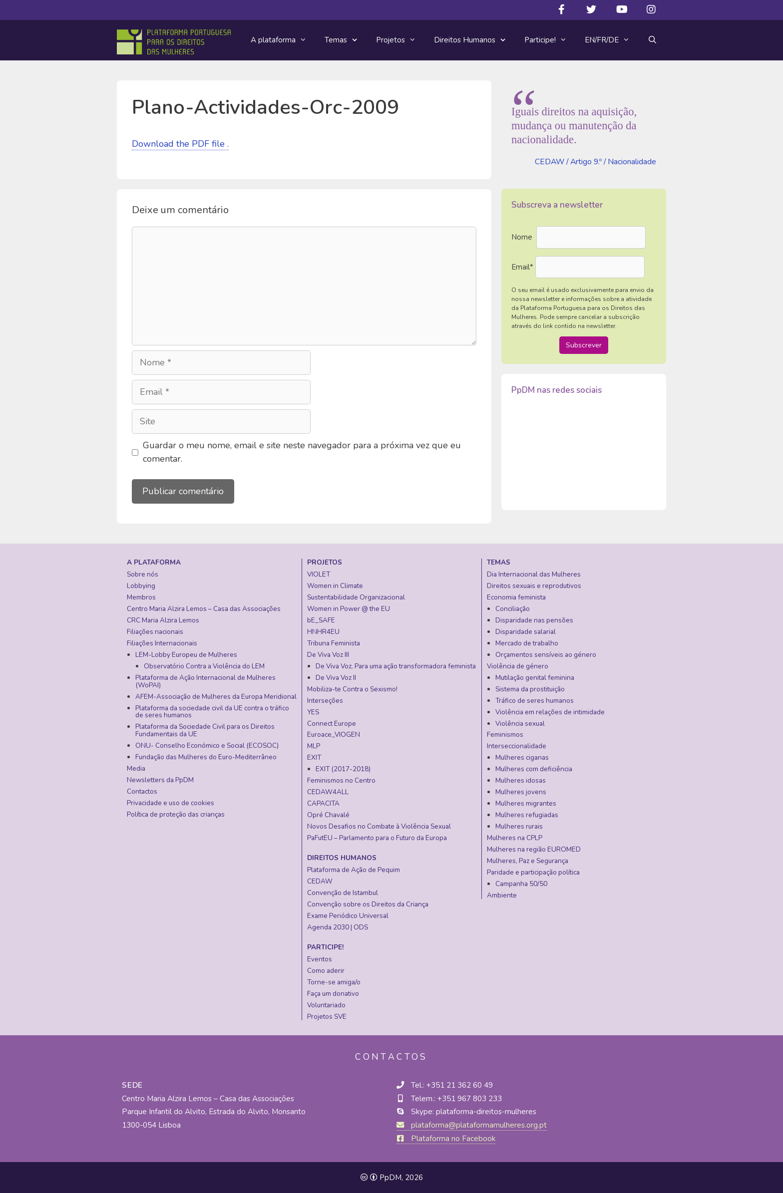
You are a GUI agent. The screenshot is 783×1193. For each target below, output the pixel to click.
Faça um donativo (333, 993)
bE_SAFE (321, 620)
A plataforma (283, 40)
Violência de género (517, 666)
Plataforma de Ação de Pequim (353, 870)
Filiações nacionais (155, 631)
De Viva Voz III (328, 654)
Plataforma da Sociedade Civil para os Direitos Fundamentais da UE (205, 730)
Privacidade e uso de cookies (170, 803)
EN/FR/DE (612, 40)
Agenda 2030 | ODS (337, 927)
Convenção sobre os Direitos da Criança (367, 904)
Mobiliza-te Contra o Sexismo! (352, 689)
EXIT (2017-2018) (343, 769)
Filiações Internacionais (162, 643)
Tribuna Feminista (333, 643)
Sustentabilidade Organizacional (356, 597)
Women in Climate (335, 586)
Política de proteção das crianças (176, 814)
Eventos (319, 959)
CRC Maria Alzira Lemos (163, 620)
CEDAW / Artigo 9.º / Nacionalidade (595, 161)
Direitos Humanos (474, 40)
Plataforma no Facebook (445, 1139)
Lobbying (141, 586)
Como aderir (326, 970)
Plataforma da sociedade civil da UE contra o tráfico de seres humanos (212, 711)
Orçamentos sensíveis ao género (545, 654)
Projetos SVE (327, 1016)
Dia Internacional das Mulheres (534, 574)
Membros (141, 597)
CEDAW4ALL (328, 792)
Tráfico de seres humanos (534, 700)
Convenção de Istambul (342, 892)
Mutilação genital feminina (534, 677)
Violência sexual (520, 723)
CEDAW (320, 881)
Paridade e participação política (533, 872)
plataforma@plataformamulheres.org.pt (471, 1125)
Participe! (550, 40)
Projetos (400, 40)
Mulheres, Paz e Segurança (527, 861)
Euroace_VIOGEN (333, 734)
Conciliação (512, 608)
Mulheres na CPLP (514, 838)
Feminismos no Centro (341, 780)
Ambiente (502, 895)
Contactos (142, 791)
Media (136, 768)
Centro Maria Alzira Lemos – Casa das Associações (204, 608)
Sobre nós (142, 574)
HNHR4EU (323, 631)
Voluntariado (326, 1005)
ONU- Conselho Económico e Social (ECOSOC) (207, 745)
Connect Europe (331, 723)
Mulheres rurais (519, 826)
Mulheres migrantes (525, 803)
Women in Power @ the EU (348, 608)
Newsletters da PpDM (160, 780)
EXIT (314, 757)
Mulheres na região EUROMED (534, 849)
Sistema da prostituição (530, 689)
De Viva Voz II (336, 677)
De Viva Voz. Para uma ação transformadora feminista (396, 666)
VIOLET (318, 574)
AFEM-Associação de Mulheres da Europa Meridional (216, 696)
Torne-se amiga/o (334, 982)
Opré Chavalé (328, 815)
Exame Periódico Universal (348, 915)
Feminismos (505, 734)
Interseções (325, 700)
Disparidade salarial (525, 631)
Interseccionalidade (516, 746)
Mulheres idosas (520, 780)
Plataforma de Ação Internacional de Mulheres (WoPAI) (205, 681)
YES (313, 712)
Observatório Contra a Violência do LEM (204, 666)
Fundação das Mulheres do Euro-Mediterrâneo (206, 757)
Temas (346, 40)
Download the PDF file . (180, 144)
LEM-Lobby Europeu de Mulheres (186, 654)
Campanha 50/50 (521, 884)
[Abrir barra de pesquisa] (652, 40)
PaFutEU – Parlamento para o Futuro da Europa (377, 838)
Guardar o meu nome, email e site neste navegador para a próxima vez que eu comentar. (302, 452)
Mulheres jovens (520, 792)
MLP (313, 746)
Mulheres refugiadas (526, 815)
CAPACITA (323, 803)
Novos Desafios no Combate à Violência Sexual (379, 826)
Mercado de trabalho (526, 643)
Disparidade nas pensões (534, 620)
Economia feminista (516, 597)
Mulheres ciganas (522, 757)
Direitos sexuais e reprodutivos (534, 586)
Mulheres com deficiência (533, 769)
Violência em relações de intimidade (550, 712)
